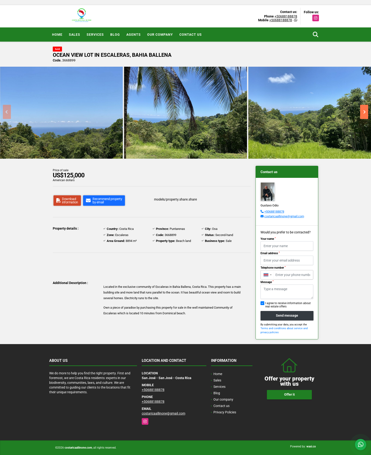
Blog (115, 34)
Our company (160, 34)
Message (267, 282)
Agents (133, 34)
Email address (270, 253)
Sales (74, 34)
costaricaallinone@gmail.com (284, 216)
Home (57, 34)
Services (95, 34)
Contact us (190, 34)
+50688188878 (285, 16)
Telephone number (273, 268)
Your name (268, 239)
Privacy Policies (224, 412)
